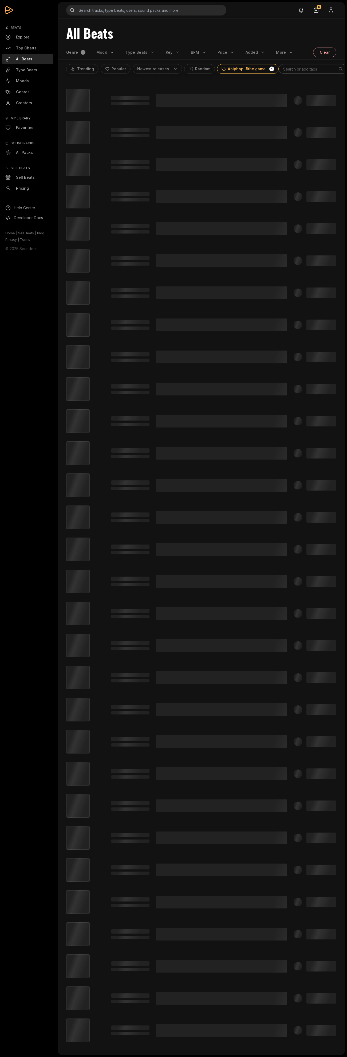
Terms (25, 240)
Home (10, 233)
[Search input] (146, 10)
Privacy (11, 240)
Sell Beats (26, 233)
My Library (21, 118)
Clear (325, 52)
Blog (40, 233)
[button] (271, 69)
